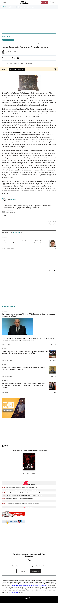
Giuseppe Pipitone (11, 51)
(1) (55, 376)
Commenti (5, 58)
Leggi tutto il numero (29, 473)
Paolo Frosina (6, 344)
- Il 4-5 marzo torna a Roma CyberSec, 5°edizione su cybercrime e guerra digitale (20, 503)
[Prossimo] (54, 223)
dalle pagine (26, 153)
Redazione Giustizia (8, 248)
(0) (5, 215)
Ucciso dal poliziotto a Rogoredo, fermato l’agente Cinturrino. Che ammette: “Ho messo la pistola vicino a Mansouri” (25, 352)
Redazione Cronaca (8, 360)
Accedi (22, 571)
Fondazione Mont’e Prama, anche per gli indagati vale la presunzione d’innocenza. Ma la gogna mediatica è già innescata (27, 206)
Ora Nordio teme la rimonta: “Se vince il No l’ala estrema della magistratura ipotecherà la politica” (28, 315)
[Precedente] (49, 223)
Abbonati (44, 2)
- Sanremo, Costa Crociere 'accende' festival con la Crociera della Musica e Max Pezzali (22, 492)
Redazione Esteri (7, 376)
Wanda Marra (6, 392)
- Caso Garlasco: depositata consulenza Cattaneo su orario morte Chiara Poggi (20, 490)
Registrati (35, 571)
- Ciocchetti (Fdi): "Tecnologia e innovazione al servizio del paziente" (18, 498)
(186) (54, 360)
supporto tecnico (13, 592)
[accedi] (53, 2)
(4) (55, 249)
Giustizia (6, 36)
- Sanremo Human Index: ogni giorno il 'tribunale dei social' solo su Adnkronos (20, 487)
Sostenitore (9, 210)
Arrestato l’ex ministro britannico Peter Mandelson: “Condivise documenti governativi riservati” (23, 368)
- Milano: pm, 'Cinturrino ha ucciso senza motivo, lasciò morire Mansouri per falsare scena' (22, 501)
